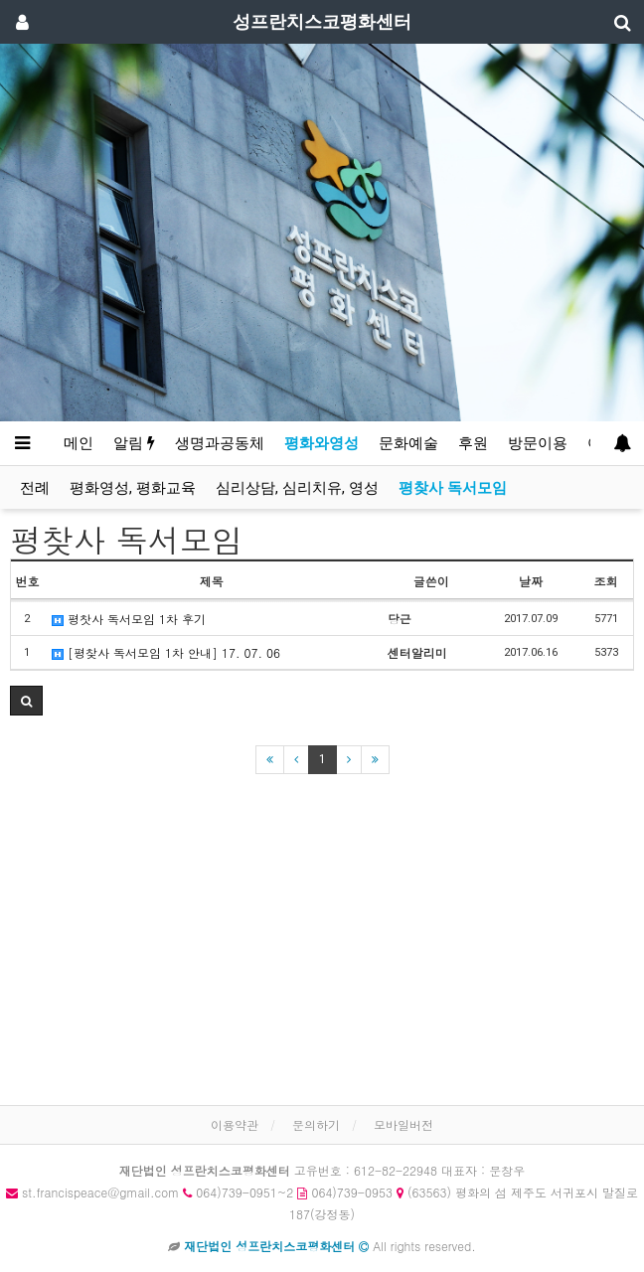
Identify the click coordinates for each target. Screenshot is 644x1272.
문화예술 (408, 443)
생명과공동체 (219, 443)
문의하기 (316, 1124)
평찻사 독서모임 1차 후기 (129, 618)
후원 (473, 443)
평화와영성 (321, 443)
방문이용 (537, 443)
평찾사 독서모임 (453, 488)
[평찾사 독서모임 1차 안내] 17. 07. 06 (166, 652)
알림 (134, 443)
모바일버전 (403, 1124)
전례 (35, 488)
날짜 (531, 580)
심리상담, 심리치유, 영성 (297, 488)
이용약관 (234, 1124)
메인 (78, 443)
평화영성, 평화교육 (133, 488)
